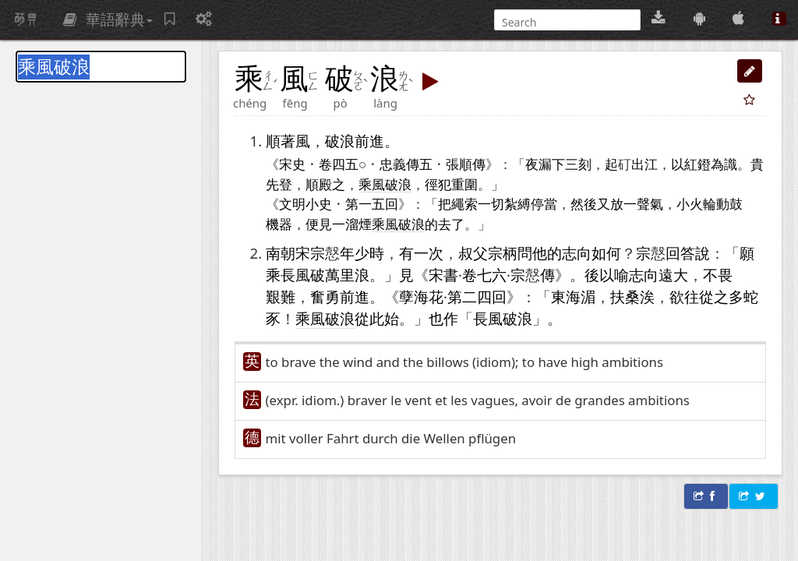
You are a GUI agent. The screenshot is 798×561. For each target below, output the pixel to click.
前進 (369, 140)
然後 (583, 203)
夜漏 (538, 163)
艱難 (280, 296)
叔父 (473, 253)
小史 (318, 203)
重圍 (464, 184)
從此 (369, 318)
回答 (680, 253)
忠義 (393, 163)
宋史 (292, 163)
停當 (544, 203)
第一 (358, 203)
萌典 (26, 19)
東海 (566, 296)
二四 (477, 296)
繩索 (464, 203)
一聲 (636, 203)
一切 (491, 203)
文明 (292, 203)
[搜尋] (566, 22)
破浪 (340, 140)
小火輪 (696, 203)
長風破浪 (502, 318)
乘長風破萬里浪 (317, 274)
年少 (354, 253)
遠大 (673, 274)
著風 (295, 140)
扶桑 (625, 296)
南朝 (280, 253)
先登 (279, 184)
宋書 (443, 274)
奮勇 (325, 296)
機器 (279, 223)
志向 (576, 253)
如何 (606, 253)
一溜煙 (352, 223)
